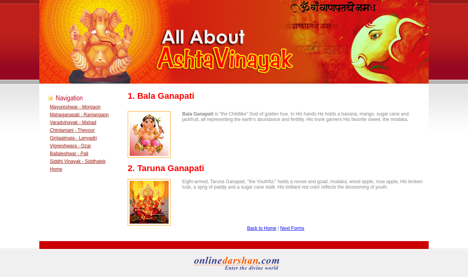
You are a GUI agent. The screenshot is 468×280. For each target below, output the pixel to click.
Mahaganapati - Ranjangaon (79, 114)
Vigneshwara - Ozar (70, 146)
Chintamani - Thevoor (72, 130)
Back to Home (261, 228)
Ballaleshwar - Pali (69, 153)
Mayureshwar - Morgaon (75, 107)
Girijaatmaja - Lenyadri (73, 138)
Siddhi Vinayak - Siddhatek (78, 161)
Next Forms (292, 228)
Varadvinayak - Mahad (73, 122)
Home (56, 169)
